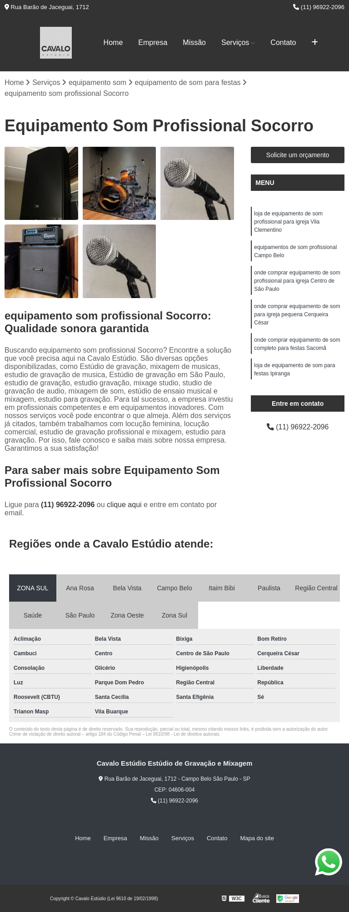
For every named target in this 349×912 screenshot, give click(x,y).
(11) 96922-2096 (318, 7)
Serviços (235, 42)
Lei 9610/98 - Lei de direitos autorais (182, 734)
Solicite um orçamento (297, 155)
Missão (194, 42)
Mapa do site (257, 838)
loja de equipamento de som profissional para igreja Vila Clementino (288, 221)
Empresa (152, 42)
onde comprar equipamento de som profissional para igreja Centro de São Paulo (297, 280)
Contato (283, 42)
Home (113, 42)
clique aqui (124, 504)
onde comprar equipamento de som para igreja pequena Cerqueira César (297, 314)
